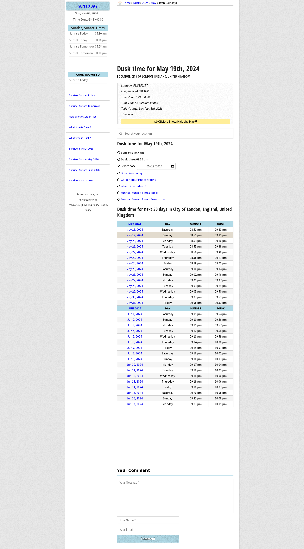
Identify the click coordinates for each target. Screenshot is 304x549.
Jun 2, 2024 (134, 319)
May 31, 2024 (134, 303)
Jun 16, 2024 (135, 398)
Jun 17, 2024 (135, 404)
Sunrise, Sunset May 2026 (83, 159)
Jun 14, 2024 (135, 387)
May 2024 (134, 224)
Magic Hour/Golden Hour (83, 116)
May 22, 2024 (134, 252)
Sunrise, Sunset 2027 (81, 180)
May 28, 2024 (134, 286)
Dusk (136, 3)
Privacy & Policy (90, 204)
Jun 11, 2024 (135, 370)
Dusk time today (131, 173)
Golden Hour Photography (138, 180)
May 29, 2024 (134, 291)
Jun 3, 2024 (134, 325)
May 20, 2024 (134, 241)
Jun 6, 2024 (134, 342)
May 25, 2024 (134, 269)
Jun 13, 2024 (135, 381)
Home (127, 3)
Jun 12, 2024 (135, 376)
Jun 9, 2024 (134, 359)
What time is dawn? (134, 186)
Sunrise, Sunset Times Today (139, 193)
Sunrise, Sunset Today (82, 95)
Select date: (148, 166)
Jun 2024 (134, 308)
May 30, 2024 (134, 297)
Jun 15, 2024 (135, 393)
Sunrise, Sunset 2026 (81, 148)
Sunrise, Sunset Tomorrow (84, 106)
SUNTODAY (87, 6)
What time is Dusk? (80, 138)
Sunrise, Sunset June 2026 (84, 170)
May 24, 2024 (134, 263)
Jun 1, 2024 (134, 314)
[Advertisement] (175, 34)
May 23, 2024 (134, 258)
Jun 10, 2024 (135, 364)
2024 (145, 3)
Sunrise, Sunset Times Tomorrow (143, 199)
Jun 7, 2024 (134, 348)
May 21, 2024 (134, 246)
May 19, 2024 (134, 235)
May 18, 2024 (134, 229)
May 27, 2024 (134, 280)
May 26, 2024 (134, 274)
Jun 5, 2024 (134, 336)
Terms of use (73, 204)
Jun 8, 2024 (134, 353)
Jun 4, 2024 (134, 331)
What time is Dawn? (80, 127)
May (153, 3)
